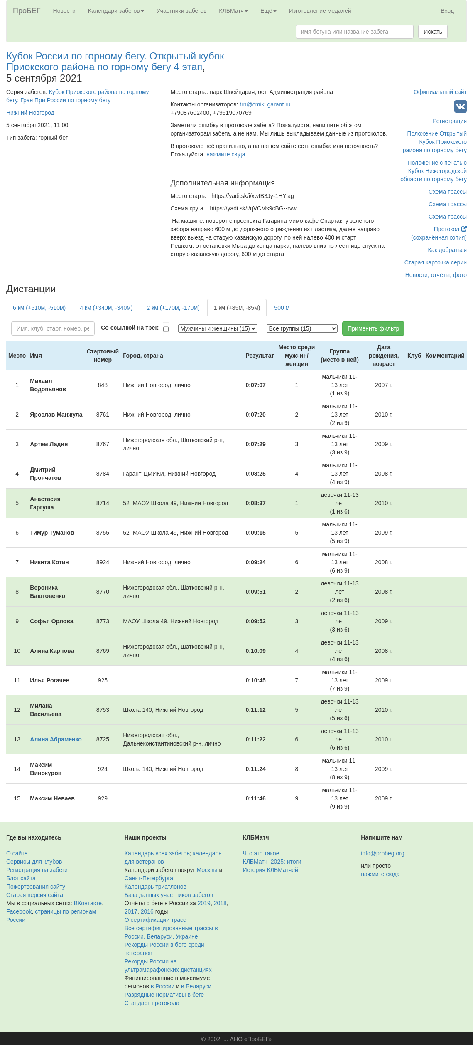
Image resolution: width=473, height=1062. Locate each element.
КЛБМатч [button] (233, 10)
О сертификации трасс (155, 919)
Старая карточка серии (435, 262)
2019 (204, 903)
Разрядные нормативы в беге (164, 994)
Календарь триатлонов (155, 886)
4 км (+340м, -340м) (106, 307)
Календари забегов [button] (116, 10)
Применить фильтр (373, 328)
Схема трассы (448, 191)
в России (162, 986)
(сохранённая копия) (439, 237)
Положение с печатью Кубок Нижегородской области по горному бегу (433, 171)
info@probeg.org (382, 853)
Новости (64, 10)
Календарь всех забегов (157, 853)
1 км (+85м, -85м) (237, 307)
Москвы (206, 870)
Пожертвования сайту (35, 886)
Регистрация (450, 121)
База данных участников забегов (169, 895)
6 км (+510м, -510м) (39, 307)
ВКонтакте (88, 903)
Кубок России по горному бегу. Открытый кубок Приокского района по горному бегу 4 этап (115, 61)
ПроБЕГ (27, 11)
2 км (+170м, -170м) (173, 307)
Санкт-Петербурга (149, 878)
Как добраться (447, 250)
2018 (220, 903)
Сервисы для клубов (34, 861)
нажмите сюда (225, 154)
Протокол (450, 229)
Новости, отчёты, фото (436, 275)
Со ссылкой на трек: (130, 327)
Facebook (19, 911)
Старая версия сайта (34, 895)
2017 (131, 911)
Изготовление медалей (320, 10)
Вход (447, 10)
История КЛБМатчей (270, 870)
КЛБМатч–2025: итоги (272, 861)
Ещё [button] (268, 10)
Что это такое (261, 853)
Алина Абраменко (56, 739)
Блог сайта (21, 878)
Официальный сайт (440, 92)
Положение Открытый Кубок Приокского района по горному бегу (435, 141)
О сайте (16, 853)
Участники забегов (182, 10)
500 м (281, 307)
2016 (147, 911)
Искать (433, 31)
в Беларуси (196, 986)
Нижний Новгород (30, 112)
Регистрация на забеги (37, 870)
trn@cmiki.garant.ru (265, 104)
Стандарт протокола (152, 1003)
